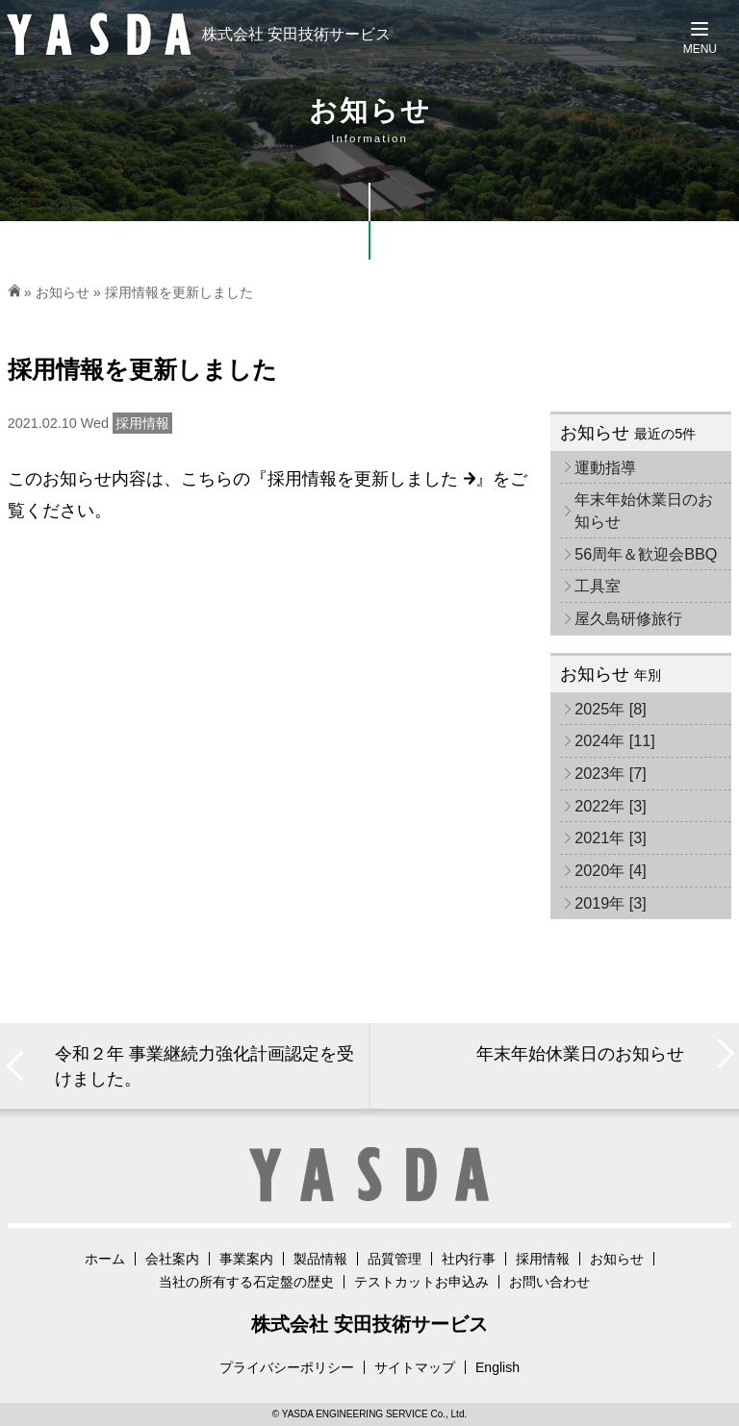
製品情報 (320, 1258)
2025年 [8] (610, 708)
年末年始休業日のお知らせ (643, 510)
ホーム (105, 1258)
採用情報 (543, 1258)
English (497, 1367)
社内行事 (469, 1258)
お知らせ (62, 292)
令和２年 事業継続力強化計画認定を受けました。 (204, 1066)
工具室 (597, 585)
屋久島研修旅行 (628, 618)
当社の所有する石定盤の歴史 (246, 1281)
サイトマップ (414, 1367)
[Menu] (700, 38)
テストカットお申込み (421, 1281)
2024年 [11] (614, 740)
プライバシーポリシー (286, 1367)
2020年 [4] (610, 870)
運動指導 (605, 467)
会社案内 (172, 1258)
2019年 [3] (610, 903)
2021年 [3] (610, 837)
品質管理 (394, 1258)
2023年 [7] (610, 773)
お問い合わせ (549, 1281)
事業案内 (246, 1258)
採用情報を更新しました (371, 478)
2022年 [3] (610, 805)
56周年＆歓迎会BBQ (645, 554)
